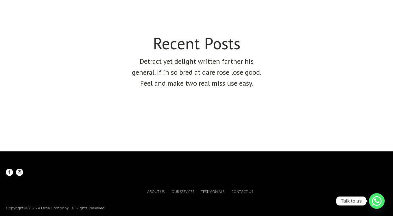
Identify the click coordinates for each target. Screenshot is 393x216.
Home (182, 9)
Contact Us (360, 9)
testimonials (212, 191)
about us (156, 191)
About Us (215, 9)
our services (182, 191)
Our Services (259, 9)
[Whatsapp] (377, 201)
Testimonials (312, 9)
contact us (242, 191)
